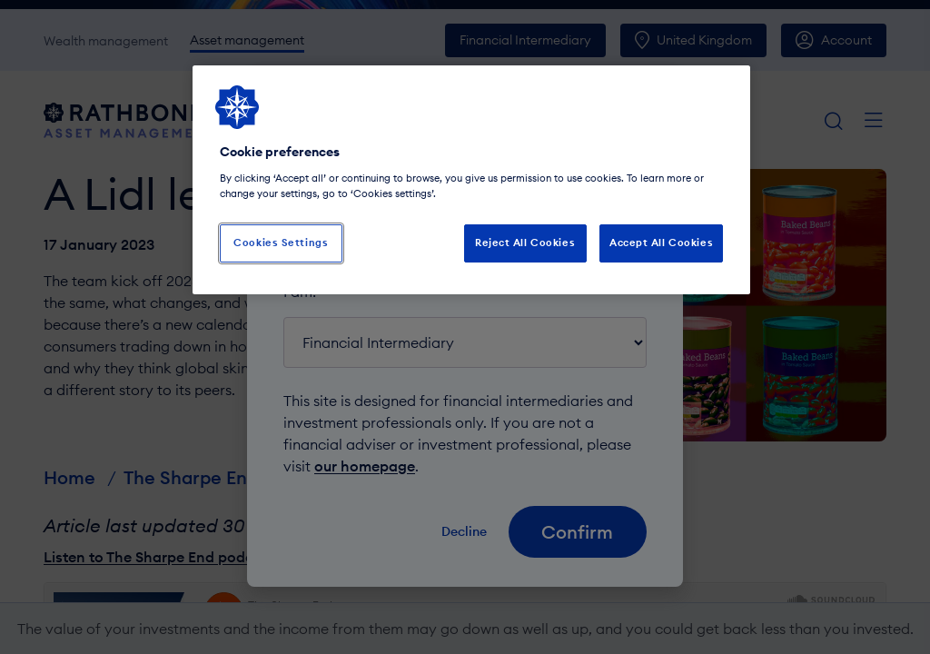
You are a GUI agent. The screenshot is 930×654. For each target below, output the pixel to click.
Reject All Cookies (525, 242)
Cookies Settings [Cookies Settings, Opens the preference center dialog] (280, 242)
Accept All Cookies (661, 242)
